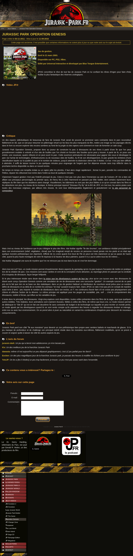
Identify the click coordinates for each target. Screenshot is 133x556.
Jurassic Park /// (13, 485)
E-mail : (15, 397)
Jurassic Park (12, 479)
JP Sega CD (10, 534)
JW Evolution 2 (11, 504)
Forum (8, 473)
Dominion (10, 495)
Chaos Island (10, 531)
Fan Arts (9, 547)
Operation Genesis (12, 519)
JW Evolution (10, 507)
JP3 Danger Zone (12, 522)
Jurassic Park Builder (13, 513)
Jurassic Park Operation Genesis (34, 34)
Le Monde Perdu (13, 482)
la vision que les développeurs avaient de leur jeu (66, 279)
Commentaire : (13, 403)
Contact (9, 550)
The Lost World (11, 528)
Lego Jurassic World (13, 510)
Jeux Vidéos (11, 501)
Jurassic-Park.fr (58, 426)
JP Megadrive (10, 541)
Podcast (9, 476)
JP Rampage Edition (13, 537)
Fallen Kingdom (12, 491)
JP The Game (10, 516)
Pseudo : (14, 393)
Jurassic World (13, 488)
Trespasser (9, 525)
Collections (11, 544)
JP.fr (2, 28)
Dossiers (10, 498)
